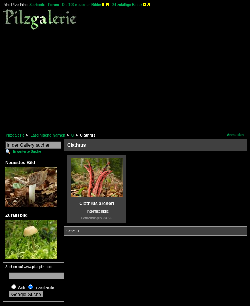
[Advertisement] (126, 79)
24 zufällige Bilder (127, 5)
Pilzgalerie (15, 135)
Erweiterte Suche (27, 152)
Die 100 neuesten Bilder (82, 5)
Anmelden (235, 135)
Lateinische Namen (47, 135)
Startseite (37, 5)
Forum (53, 5)
